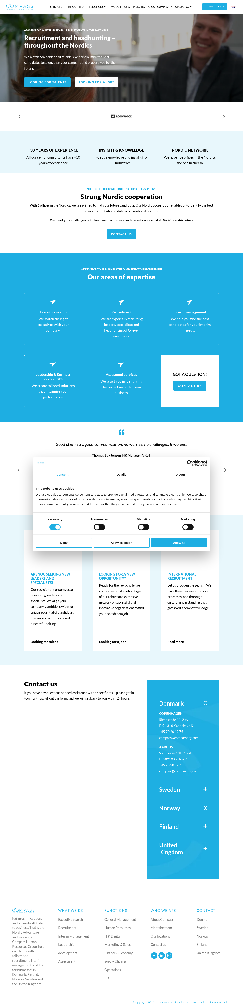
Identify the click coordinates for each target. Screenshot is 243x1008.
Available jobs (120, 6)
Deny (64, 542)
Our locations (160, 936)
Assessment (66, 961)
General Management (120, 919)
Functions (96, 6)
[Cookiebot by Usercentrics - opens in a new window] (190, 463)
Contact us (215, 6)
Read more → (177, 641)
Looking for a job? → (114, 641)
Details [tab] (121, 474)
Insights (139, 6)
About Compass (158, 6)
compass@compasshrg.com (178, 737)
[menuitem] (234, 7)
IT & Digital (112, 936)
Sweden (202, 928)
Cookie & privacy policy (191, 1002)
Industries (75, 6)
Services (56, 6)
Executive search (70, 919)
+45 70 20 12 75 (171, 732)
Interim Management (73, 936)
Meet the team (161, 928)
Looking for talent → (46, 641)
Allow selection (121, 542)
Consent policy (220, 1002)
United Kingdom (208, 953)
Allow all (179, 542)
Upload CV (182, 6)
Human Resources (117, 928)
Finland (202, 944)
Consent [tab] (63, 474)
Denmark (204, 919)
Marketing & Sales (117, 944)
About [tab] (180, 474)
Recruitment (67, 928)
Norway (203, 936)
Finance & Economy (118, 953)
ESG (107, 978)
